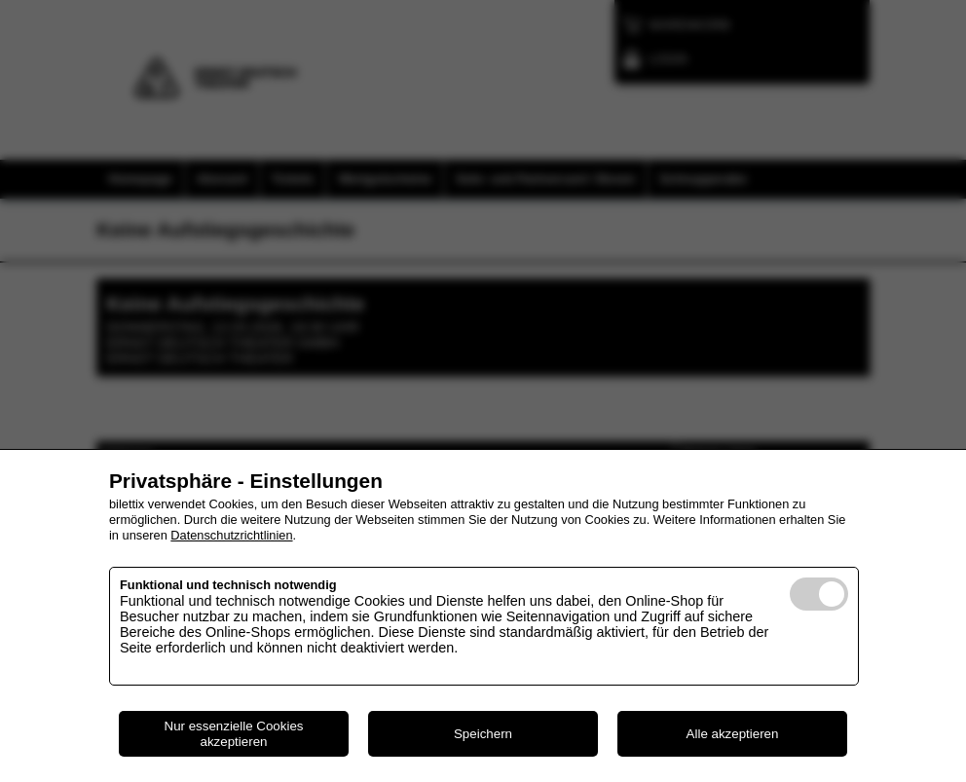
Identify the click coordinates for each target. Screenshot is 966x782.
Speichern (483, 733)
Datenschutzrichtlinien (231, 535)
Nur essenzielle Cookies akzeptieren (234, 733)
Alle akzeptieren (733, 733)
